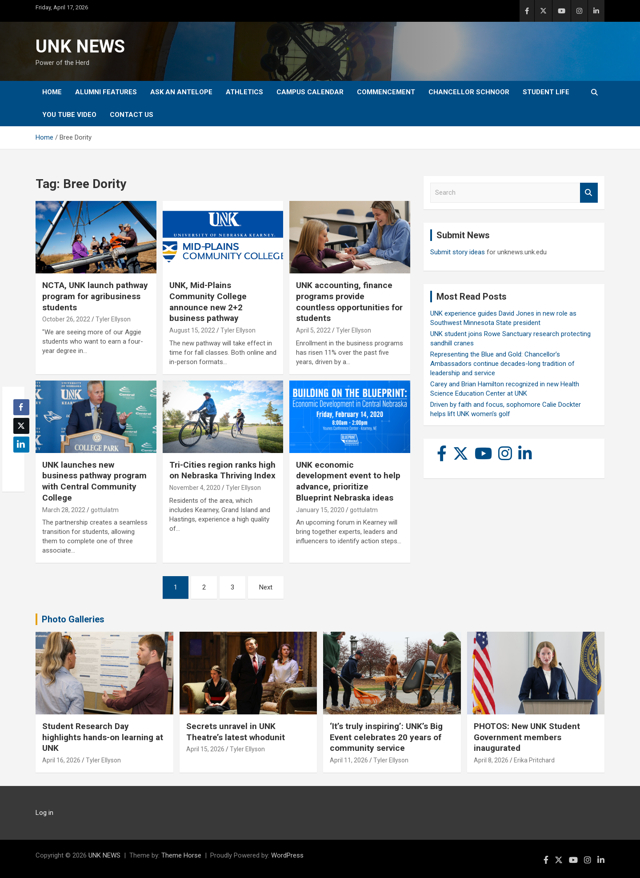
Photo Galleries (73, 619)
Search (589, 193)
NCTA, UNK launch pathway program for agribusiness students (95, 296)
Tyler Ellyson (113, 319)
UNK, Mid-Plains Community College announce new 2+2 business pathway (208, 301)
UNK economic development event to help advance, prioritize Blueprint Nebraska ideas (348, 481)
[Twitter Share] (21, 426)
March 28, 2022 (63, 509)
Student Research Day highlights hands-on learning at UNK (102, 737)
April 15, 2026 (205, 749)
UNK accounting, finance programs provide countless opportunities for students (349, 301)
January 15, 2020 (320, 509)
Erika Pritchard (534, 760)
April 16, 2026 (61, 760)
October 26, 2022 (66, 319)
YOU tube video (69, 115)
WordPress (287, 855)
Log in (44, 813)
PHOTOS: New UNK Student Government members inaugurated (527, 737)
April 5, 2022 (313, 330)
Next (265, 587)
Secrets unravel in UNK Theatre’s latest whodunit (235, 731)
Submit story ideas (457, 252)
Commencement (386, 92)
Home (52, 92)
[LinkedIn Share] (21, 445)
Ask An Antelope (181, 92)
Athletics (244, 92)
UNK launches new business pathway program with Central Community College (94, 481)
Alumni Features (106, 92)
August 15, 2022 (192, 330)
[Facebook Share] (21, 407)
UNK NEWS (80, 46)
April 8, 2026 (491, 760)
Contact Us (131, 115)
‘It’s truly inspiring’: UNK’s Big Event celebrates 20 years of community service (386, 737)
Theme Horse (181, 855)
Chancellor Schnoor (468, 92)
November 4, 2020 (194, 487)
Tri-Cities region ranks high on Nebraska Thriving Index (222, 470)
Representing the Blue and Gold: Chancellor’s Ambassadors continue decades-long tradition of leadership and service (502, 363)
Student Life (546, 92)
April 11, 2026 (349, 760)
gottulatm (105, 509)
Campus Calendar (310, 92)
